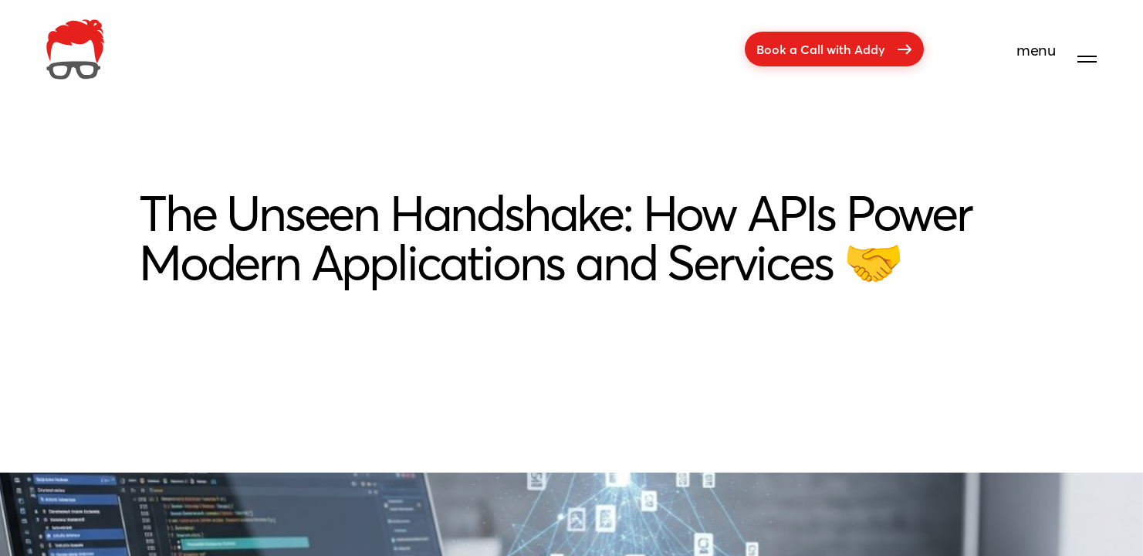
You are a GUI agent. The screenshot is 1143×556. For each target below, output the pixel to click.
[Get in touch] (1083, 500)
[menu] (1056, 56)
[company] (75, 49)
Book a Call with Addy (834, 49)
